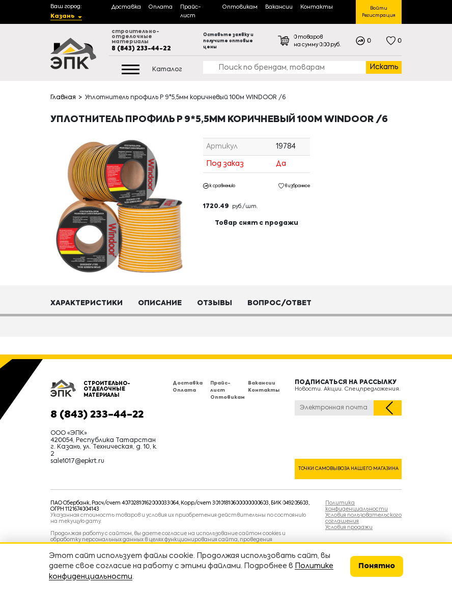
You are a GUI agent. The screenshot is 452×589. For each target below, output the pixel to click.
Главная (63, 98)
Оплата (184, 390)
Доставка (188, 383)
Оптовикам (227, 397)
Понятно (376, 566)
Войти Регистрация (379, 12)
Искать (384, 67)
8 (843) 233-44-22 (141, 49)
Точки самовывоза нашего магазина (348, 468)
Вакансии (261, 383)
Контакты (263, 390)
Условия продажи (349, 527)
